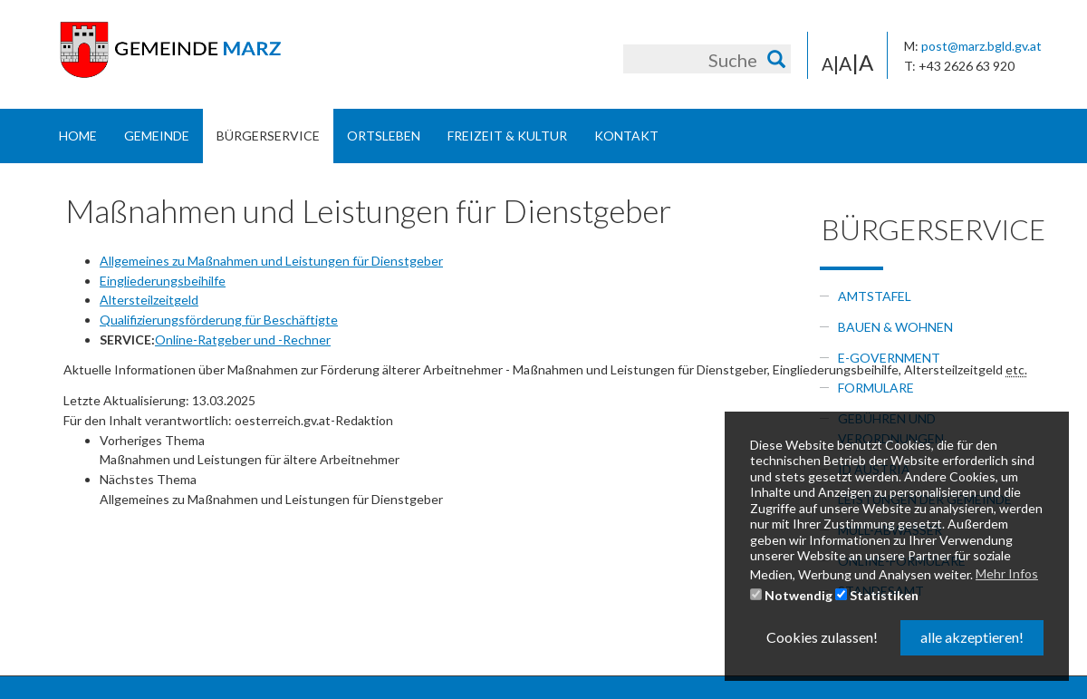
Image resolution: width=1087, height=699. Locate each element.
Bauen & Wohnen (895, 327)
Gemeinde (156, 135)
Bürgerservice (268, 135)
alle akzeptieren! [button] (972, 637)
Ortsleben (383, 135)
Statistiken (877, 595)
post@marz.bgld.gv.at (981, 45)
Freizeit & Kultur (507, 135)
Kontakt (626, 135)
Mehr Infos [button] (1007, 573)
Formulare (876, 387)
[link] (580, 450)
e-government (889, 357)
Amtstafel (874, 296)
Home (78, 135)
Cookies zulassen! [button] (822, 637)
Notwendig (791, 595)
